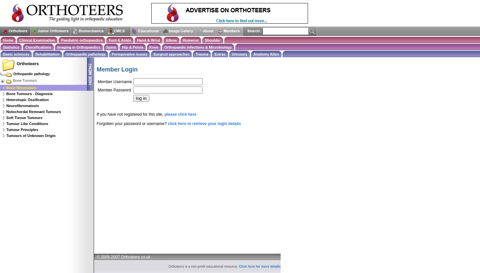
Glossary (239, 54)
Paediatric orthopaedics (82, 40)
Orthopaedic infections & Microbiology (198, 47)
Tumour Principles (22, 130)
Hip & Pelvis (132, 47)
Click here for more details (260, 266)
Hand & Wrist (148, 40)
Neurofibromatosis (22, 106)
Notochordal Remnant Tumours (33, 112)
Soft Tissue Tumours (24, 118)
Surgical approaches (171, 54)
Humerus (191, 40)
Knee (153, 47)
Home (8, 40)
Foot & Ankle (120, 40)
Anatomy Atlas (266, 54)
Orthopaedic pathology (86, 54)
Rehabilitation (47, 54)
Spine (111, 47)
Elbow (171, 40)
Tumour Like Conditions (27, 124)
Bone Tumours (18, 80)
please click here (180, 114)
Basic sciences (16, 54)
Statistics (11, 47)
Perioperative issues (129, 54)
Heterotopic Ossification (27, 100)
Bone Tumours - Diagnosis (29, 94)
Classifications (38, 47)
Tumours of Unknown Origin (31, 136)
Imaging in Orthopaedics (78, 47)
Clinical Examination (37, 40)
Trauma (201, 54)
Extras (220, 54)
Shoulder (213, 40)
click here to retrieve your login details (204, 123)
